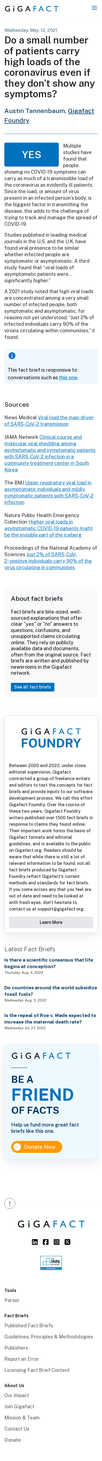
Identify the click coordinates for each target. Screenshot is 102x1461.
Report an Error (21, 1359)
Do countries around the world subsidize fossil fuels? (50, 991)
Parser (12, 1300)
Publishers (16, 1348)
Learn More (51, 922)
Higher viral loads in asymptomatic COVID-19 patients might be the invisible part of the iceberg (48, 528)
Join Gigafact (19, 1406)
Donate (12, 1440)
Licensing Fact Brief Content (37, 1370)
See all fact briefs (32, 687)
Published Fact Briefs (28, 1325)
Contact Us (16, 1429)
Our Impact (16, 1395)
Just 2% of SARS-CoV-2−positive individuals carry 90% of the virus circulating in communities (48, 561)
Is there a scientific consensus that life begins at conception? (48, 963)
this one (68, 377)
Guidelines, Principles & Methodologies (48, 1337)
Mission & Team (22, 1418)
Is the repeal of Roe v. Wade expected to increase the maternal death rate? (50, 1018)
